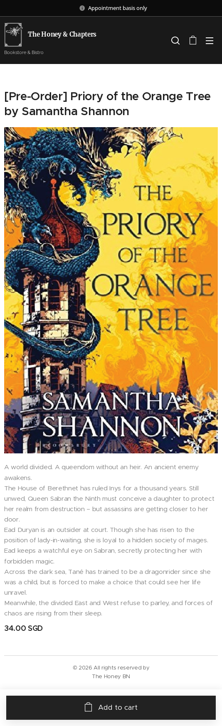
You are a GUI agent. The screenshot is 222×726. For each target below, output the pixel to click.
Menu (209, 40)
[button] (175, 40)
